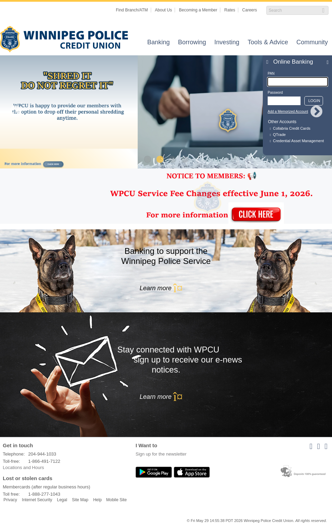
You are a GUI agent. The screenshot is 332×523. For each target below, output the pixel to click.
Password (275, 92)
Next (316, 112)
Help (97, 499)
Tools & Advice (268, 43)
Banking (158, 43)
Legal (62, 499)
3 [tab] (172, 159)
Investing (226, 43)
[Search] (294, 10)
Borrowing (192, 43)
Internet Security (37, 499)
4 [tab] (184, 159)
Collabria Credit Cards (291, 128)
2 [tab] (159, 159)
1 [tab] (147, 159)
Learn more (166, 288)
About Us (163, 10)
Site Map (80, 499)
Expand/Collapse (326, 62)
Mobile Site (116, 499)
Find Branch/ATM (132, 10)
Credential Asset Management (298, 141)
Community (312, 43)
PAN (271, 73)
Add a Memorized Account (288, 111)
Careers (249, 10)
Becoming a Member (198, 10)
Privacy (10, 499)
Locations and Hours (23, 467)
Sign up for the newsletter (161, 454)
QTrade (279, 134)
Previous (15, 112)
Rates (229, 10)
